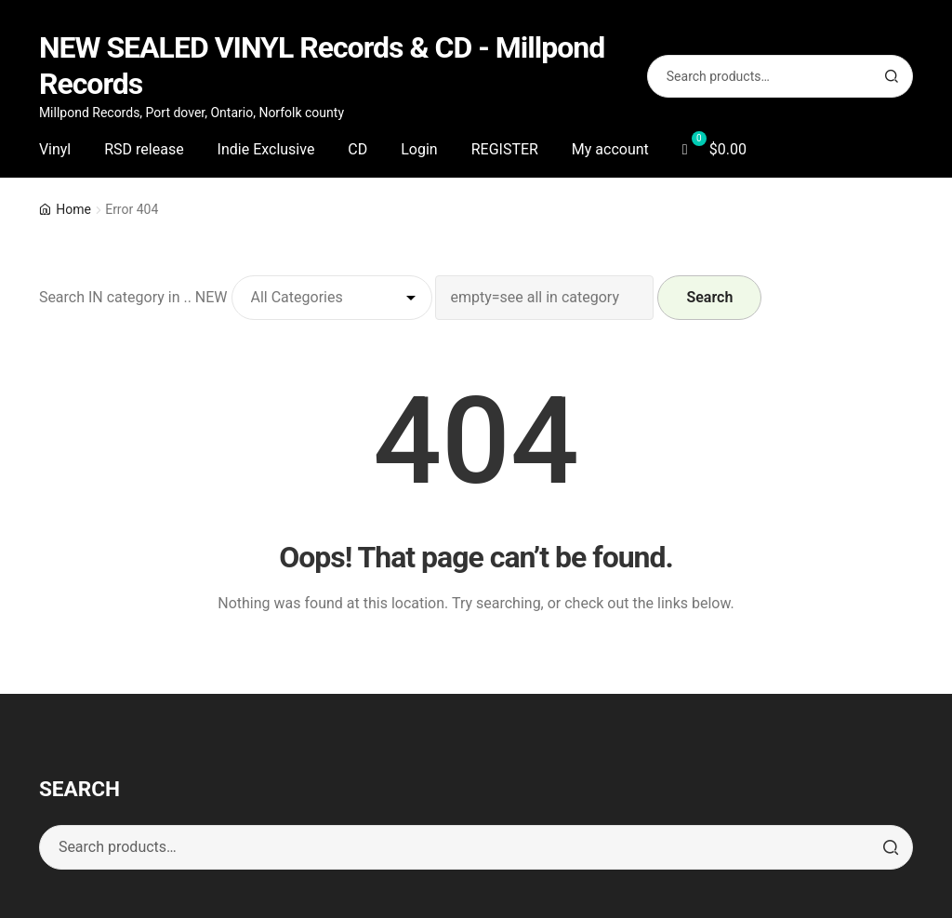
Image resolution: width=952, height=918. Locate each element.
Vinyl (55, 149)
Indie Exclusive (266, 149)
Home (73, 209)
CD (357, 149)
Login (419, 149)
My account (610, 149)
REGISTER (504, 149)
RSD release (143, 149)
